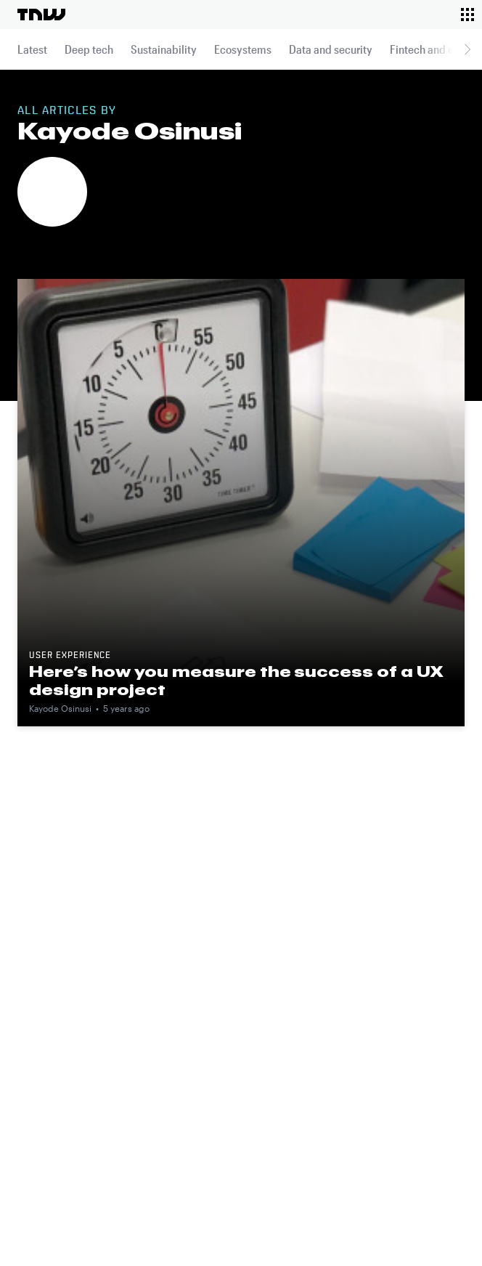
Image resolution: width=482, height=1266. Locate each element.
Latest (32, 49)
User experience (70, 656)
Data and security (330, 49)
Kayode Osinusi (60, 708)
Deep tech (89, 49)
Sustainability (164, 49)
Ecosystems (242, 49)
